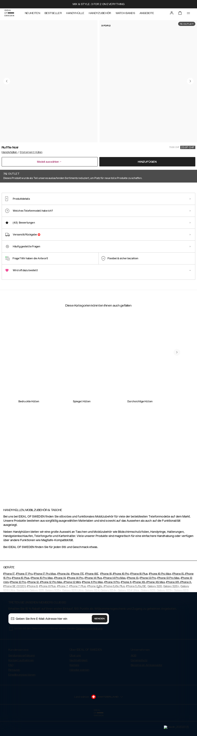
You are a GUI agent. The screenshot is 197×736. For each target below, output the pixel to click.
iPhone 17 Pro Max (45, 593)
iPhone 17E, (78, 593)
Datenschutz (139, 680)
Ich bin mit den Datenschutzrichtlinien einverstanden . (58, 648)
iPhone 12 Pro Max (50, 602)
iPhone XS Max (155, 602)
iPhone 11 (126, 602)
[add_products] (52, 400)
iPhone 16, (106, 593)
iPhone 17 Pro (24, 593)
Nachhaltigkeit (79, 680)
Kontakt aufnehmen (21, 680)
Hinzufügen (147, 161)
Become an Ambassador (146, 685)
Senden (99, 639)
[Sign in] (171, 14)
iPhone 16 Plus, (139, 593)
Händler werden (79, 689)
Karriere (74, 685)
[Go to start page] (10, 14)
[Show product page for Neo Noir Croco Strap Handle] (40, 212)
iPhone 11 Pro (112, 602)
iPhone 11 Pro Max (92, 602)
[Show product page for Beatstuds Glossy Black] (145, 212)
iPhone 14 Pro (75, 597)
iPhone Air (63, 593)
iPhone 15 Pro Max (42, 597)
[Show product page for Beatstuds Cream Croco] (119, 212)
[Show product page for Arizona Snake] (66, 212)
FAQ (10, 685)
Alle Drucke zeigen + (182, 188)
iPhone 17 (9, 593)
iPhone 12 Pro (18, 602)
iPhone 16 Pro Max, (160, 593)
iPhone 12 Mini (72, 602)
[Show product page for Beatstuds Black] (92, 212)
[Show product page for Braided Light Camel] (171, 212)
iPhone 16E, (92, 593)
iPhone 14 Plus (93, 597)
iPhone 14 (60, 597)
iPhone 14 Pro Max (114, 597)
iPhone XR (172, 602)
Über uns (75, 675)
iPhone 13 (132, 597)
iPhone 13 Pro (148, 597)
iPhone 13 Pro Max (168, 597)
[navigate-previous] (177, 464)
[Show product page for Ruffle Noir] (14, 212)
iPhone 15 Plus (20, 597)
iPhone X (185, 602)
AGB (133, 675)
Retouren (14, 689)
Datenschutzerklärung (89, 648)
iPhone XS (139, 602)
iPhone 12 (33, 602)
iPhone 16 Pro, (121, 593)
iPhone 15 (178, 593)
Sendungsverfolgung (21, 675)
